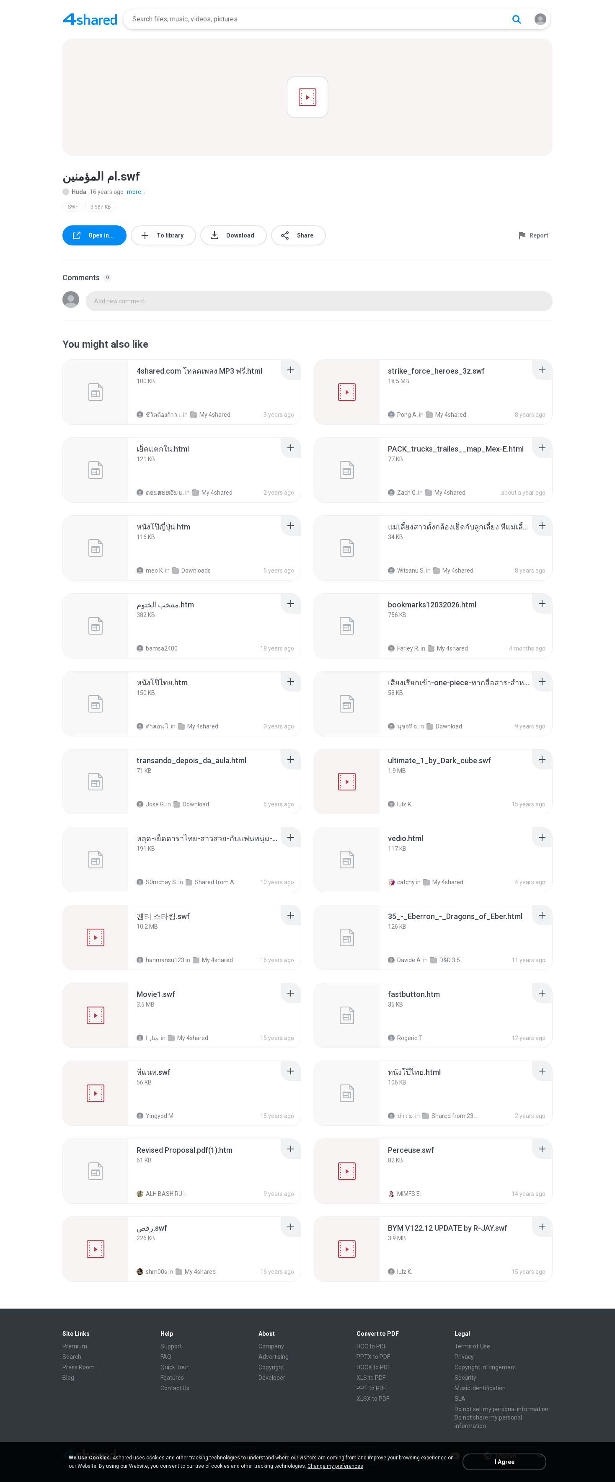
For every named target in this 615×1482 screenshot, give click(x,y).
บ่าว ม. (401, 1116)
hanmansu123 (160, 960)
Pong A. (403, 414)
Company (271, 1346)
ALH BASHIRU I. (161, 1193)
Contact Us (174, 1388)
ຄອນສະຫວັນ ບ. (160, 492)
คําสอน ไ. (153, 726)
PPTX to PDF (373, 1356)
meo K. (150, 570)
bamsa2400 (157, 648)
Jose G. (151, 804)
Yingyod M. (156, 1116)
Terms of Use (472, 1346)
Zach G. (402, 492)
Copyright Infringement (485, 1367)
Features (172, 1377)
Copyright (271, 1367)
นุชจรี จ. (403, 726)
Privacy (464, 1356)
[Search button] (516, 19)
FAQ (165, 1356)
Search (71, 1356)
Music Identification (480, 1388)
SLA (460, 1398)
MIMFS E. (404, 1193)
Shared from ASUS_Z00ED (213, 882)
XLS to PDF (371, 1377)
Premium (74, 1346)
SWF (73, 207)
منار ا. (148, 1038)
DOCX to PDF (373, 1367)
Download (444, 726)
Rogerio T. (406, 1038)
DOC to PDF (372, 1346)
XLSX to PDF (373, 1398)
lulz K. (400, 804)
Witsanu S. (406, 570)
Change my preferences (335, 1466)
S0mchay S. (157, 882)
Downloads (191, 570)
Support (171, 1346)
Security (465, 1377)
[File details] (95, 392)
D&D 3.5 (445, 960)
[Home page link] (90, 19)
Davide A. (405, 960)
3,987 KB (100, 207)
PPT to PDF (371, 1388)
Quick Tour (174, 1367)
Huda (74, 191)
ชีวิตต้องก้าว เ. (159, 414)
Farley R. (403, 648)
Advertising (273, 1356)
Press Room (78, 1367)
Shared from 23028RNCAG (449, 1116)
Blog (68, 1377)
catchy (401, 882)
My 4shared (210, 414)
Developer (271, 1377)
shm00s (152, 1271)
